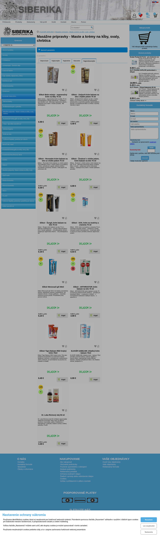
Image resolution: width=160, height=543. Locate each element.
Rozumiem (149, 520)
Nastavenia (149, 532)
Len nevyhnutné (148, 526)
